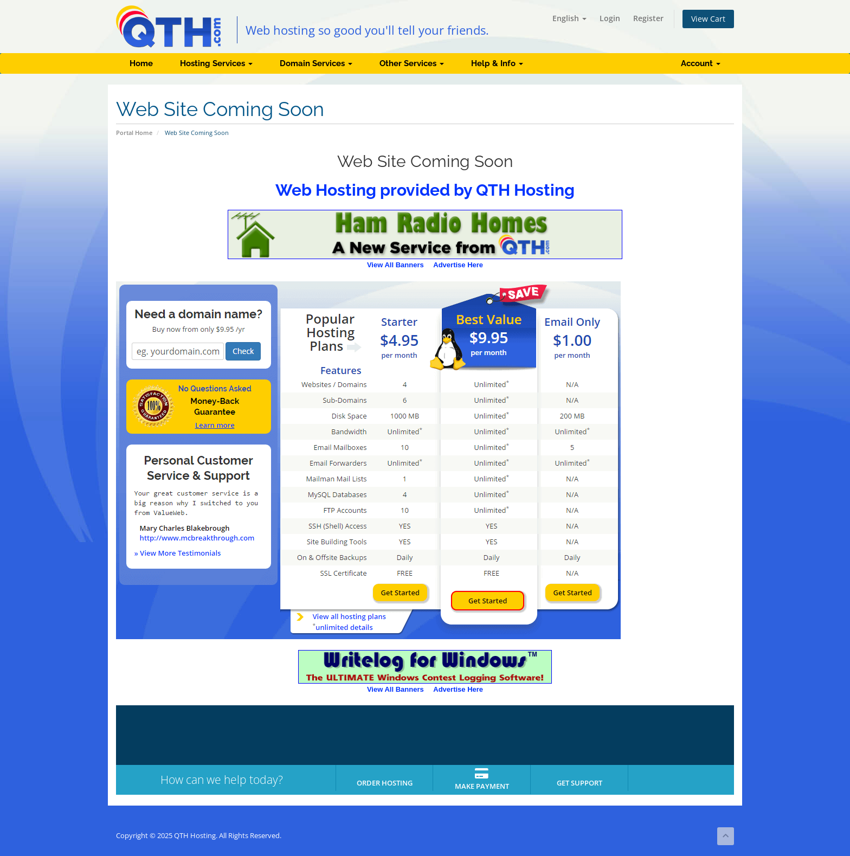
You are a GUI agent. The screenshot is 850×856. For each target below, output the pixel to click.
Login (610, 18)
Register (648, 18)
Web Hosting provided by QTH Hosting (425, 190)
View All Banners (395, 265)
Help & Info (497, 63)
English (569, 18)
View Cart (708, 19)
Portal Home (134, 132)
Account (700, 63)
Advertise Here (458, 265)
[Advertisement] (690, 458)
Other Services (411, 63)
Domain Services (316, 63)
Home (141, 63)
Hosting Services (216, 63)
